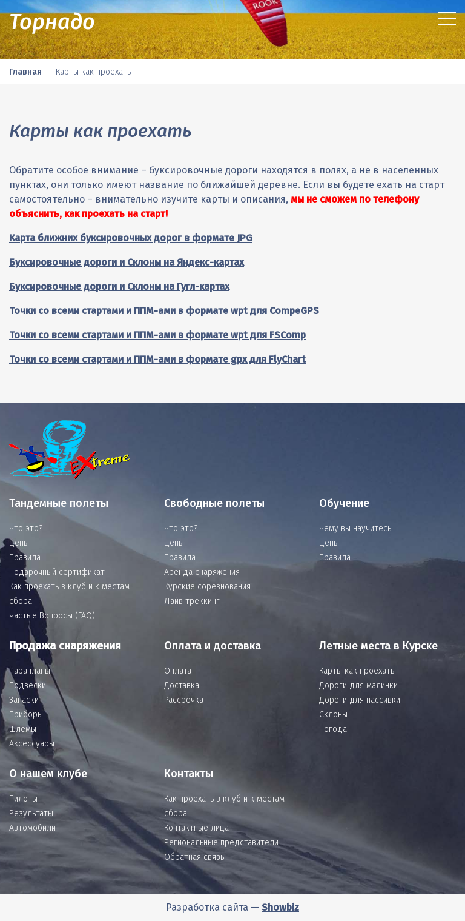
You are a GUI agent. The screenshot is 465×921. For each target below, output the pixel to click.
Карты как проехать (356, 671)
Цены (19, 543)
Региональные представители (221, 842)
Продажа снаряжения (65, 645)
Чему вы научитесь (355, 528)
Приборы (26, 714)
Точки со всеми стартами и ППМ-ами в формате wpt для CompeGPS (164, 310)
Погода (333, 729)
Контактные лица (196, 828)
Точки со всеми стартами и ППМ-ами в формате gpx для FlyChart (157, 359)
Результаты (31, 813)
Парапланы (29, 671)
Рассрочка (183, 700)
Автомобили (32, 828)
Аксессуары (31, 743)
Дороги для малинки (358, 685)
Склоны (333, 714)
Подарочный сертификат (57, 572)
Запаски (24, 700)
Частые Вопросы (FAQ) (52, 616)
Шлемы (22, 729)
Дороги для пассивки (359, 700)
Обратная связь (194, 857)
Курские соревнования (207, 586)
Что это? (25, 528)
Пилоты (23, 799)
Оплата (177, 671)
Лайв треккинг (192, 601)
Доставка (181, 685)
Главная (25, 72)
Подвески (27, 685)
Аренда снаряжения (202, 572)
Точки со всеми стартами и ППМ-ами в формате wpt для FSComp (157, 335)
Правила (25, 557)
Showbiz (280, 907)
